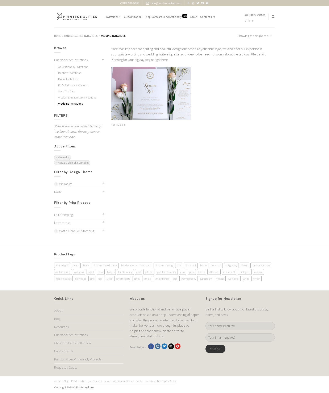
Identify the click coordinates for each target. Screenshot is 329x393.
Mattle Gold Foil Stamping (76, 231)
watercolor (233, 278)
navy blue (80, 278)
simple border (161, 278)
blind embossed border (105, 265)
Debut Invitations (68, 79)
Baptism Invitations (69, 73)
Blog (57, 319)
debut (91, 271)
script (137, 278)
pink (92, 278)
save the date (123, 278)
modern (258, 271)
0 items (249, 20)
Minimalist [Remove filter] (63, 157)
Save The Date (66, 91)
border (203, 265)
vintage (220, 278)
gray (182, 271)
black (86, 265)
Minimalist (65, 184)
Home (57, 35)
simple (147, 278)
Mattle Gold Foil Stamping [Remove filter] (73, 162)
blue (178, 265)
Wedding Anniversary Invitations (77, 97)
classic (244, 265)
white (246, 278)
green (192, 271)
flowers (110, 271)
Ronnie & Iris (118, 124)
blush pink (190, 265)
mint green (244, 271)
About (193, 16)
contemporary (63, 271)
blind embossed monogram (136, 265)
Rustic (58, 192)
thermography (188, 278)
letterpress (214, 271)
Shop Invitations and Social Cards (123, 380)
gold (138, 271)
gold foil (149, 271)
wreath (256, 278)
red (100, 278)
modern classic (63, 278)
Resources (61, 327)
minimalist (229, 271)
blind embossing (164, 265)
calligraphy (231, 265)
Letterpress (62, 223)
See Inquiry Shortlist (255, 14)
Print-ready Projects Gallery (86, 380)
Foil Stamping (63, 215)
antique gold (62, 265)
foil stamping (125, 271)
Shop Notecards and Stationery (166, 16)
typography (206, 278)
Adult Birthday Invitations (73, 67)
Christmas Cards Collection (72, 343)
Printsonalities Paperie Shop (160, 380)
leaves (201, 271)
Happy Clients (63, 351)
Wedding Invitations (70, 103)
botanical (216, 265)
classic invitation (261, 265)
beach (76, 265)
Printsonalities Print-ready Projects (77, 359)
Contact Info (207, 16)
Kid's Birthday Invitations (73, 85)
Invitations (113, 17)
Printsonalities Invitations (80, 35)
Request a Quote (66, 367)
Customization (133, 16)
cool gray (79, 271)
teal (175, 278)
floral (100, 271)
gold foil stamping (166, 271)
